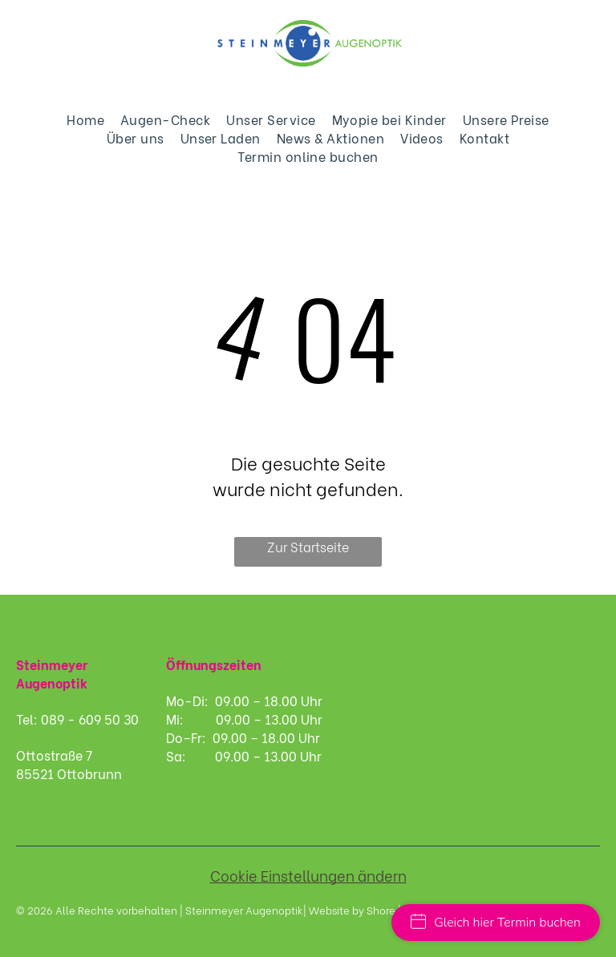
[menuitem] (85, 119)
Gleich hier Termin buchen (496, 922)
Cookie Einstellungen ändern (308, 875)
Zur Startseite (308, 546)
